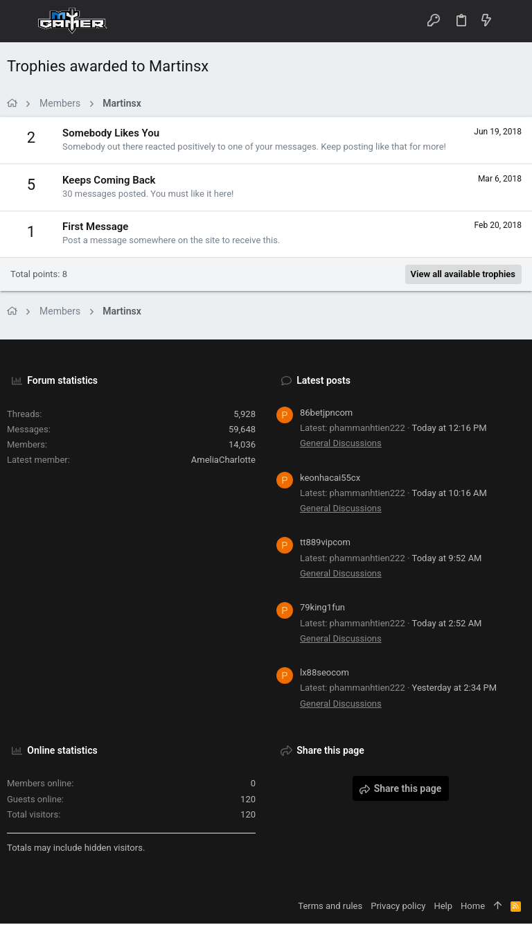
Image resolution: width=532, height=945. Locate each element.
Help (443, 906)
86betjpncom (326, 412)
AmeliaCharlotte (223, 459)
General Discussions (341, 443)
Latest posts (323, 380)
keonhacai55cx (330, 478)
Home (473, 906)
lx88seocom (324, 672)
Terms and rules (330, 906)
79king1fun (322, 607)
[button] (21, 21)
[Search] (511, 21)
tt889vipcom (325, 542)
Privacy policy (398, 906)
